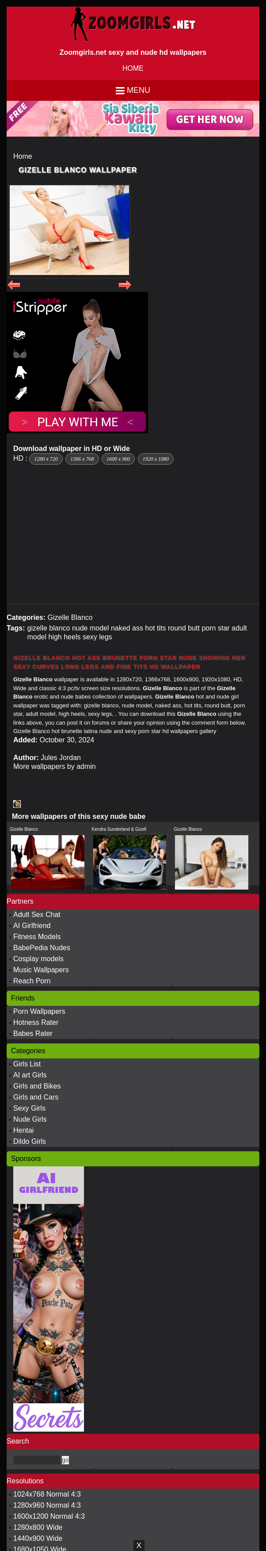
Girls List (27, 1064)
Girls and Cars (35, 1097)
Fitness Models (37, 936)
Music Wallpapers (41, 970)
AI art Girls (30, 1075)
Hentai (23, 1130)
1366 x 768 (82, 459)
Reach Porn (32, 981)
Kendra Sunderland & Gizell (119, 829)
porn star (215, 628)
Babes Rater (33, 1033)
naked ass (127, 628)
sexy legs (97, 637)
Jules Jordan (61, 757)
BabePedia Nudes (41, 947)
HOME (133, 68)
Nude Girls (30, 1119)
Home (22, 156)
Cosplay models (38, 959)
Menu (138, 90)
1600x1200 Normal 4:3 (49, 1516)
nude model (90, 628)
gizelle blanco (48, 628)
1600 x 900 (118, 459)
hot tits (155, 628)
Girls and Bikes (37, 1086)
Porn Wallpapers (39, 1011)
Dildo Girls (29, 1141)
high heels (65, 637)
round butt (184, 628)
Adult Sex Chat (37, 914)
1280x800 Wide (37, 1527)
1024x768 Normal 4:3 (47, 1494)
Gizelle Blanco (69, 617)
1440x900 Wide (37, 1538)
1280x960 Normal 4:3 (47, 1505)
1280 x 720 (45, 459)
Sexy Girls (29, 1108)
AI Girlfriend (31, 925)
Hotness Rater (35, 1022)
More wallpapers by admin (54, 766)
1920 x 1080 (156, 459)
